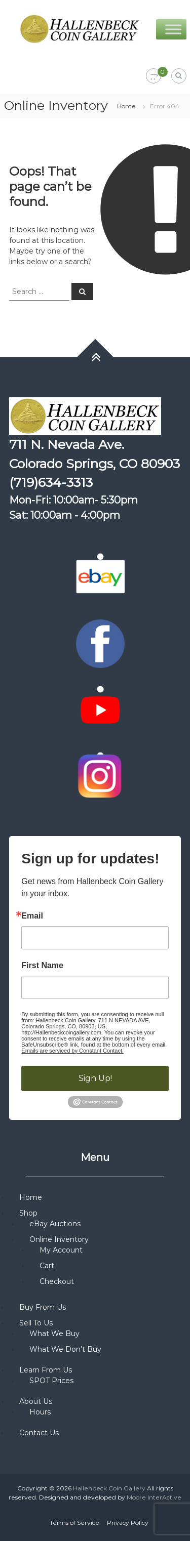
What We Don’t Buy (65, 1349)
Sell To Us (36, 1322)
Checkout (57, 1281)
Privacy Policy (127, 1522)
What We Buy (54, 1333)
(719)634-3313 (51, 482)
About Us (35, 1401)
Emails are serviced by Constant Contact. (72, 1051)
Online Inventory (59, 1239)
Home (126, 106)
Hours (40, 1412)
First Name (42, 966)
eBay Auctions (55, 1223)
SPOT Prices (51, 1380)
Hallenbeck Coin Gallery (109, 1488)
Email (32, 916)
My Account (61, 1250)
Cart (47, 1265)
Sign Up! (95, 1078)
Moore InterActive (154, 1497)
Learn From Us (45, 1370)
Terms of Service (74, 1522)
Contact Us (39, 1432)
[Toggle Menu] (173, 29)
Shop (28, 1213)
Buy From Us (42, 1307)
